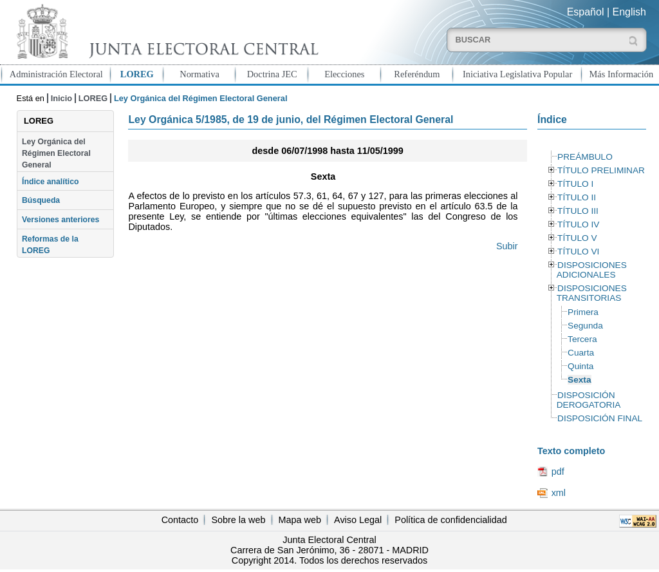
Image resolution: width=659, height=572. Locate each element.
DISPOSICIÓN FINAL (599, 418)
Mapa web (300, 520)
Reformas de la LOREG (50, 244)
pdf (558, 471)
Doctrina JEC (272, 74)
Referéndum (417, 74)
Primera (583, 312)
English (629, 11)
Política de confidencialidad (450, 520)
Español (585, 11)
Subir (507, 246)
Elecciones (344, 74)
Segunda (585, 325)
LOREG (137, 74)
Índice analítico (50, 181)
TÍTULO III (578, 211)
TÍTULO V (577, 238)
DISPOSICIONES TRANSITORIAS (592, 293)
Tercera (582, 339)
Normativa (199, 74)
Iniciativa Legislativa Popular (517, 74)
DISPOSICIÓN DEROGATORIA (589, 400)
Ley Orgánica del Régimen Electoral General (56, 153)
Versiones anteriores (60, 219)
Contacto (180, 520)
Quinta (580, 366)
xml (559, 493)
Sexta (579, 380)
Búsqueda (41, 200)
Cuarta (581, 353)
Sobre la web (238, 520)
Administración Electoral (56, 74)
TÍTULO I (575, 184)
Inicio (61, 98)
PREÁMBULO (585, 157)
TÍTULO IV (578, 224)
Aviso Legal (358, 520)
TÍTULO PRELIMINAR (601, 170)
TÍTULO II (576, 197)
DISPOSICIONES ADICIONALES (592, 270)
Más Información (621, 74)
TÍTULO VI (578, 251)
